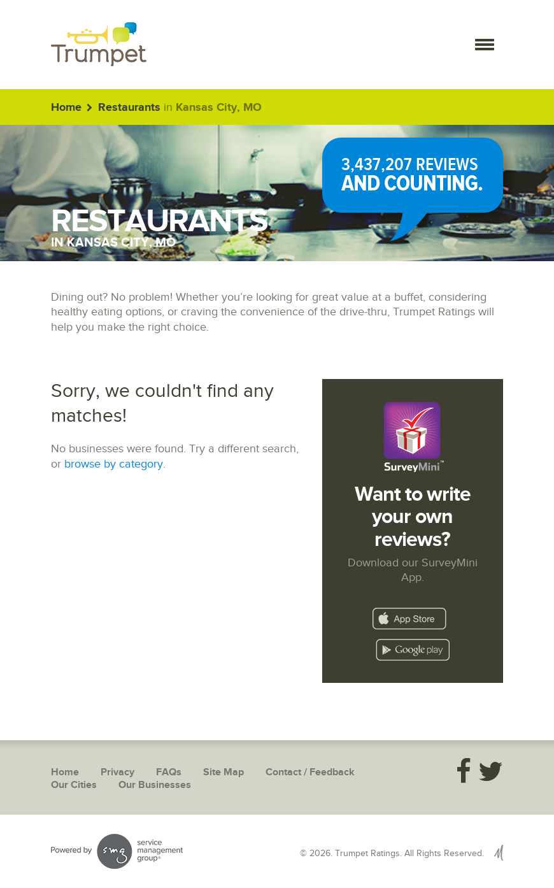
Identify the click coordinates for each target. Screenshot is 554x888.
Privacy (117, 772)
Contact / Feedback (310, 772)
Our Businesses (154, 785)
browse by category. (115, 464)
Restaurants (129, 108)
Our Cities (74, 785)
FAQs (168, 772)
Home (66, 108)
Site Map (223, 772)
